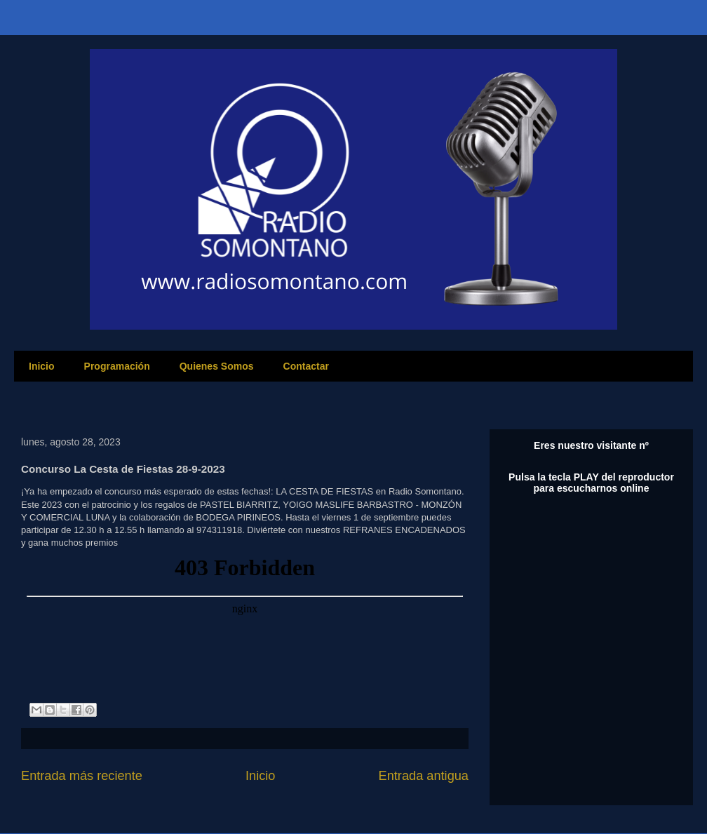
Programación (117, 366)
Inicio (42, 366)
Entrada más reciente (81, 776)
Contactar (306, 366)
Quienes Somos (217, 366)
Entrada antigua (424, 776)
